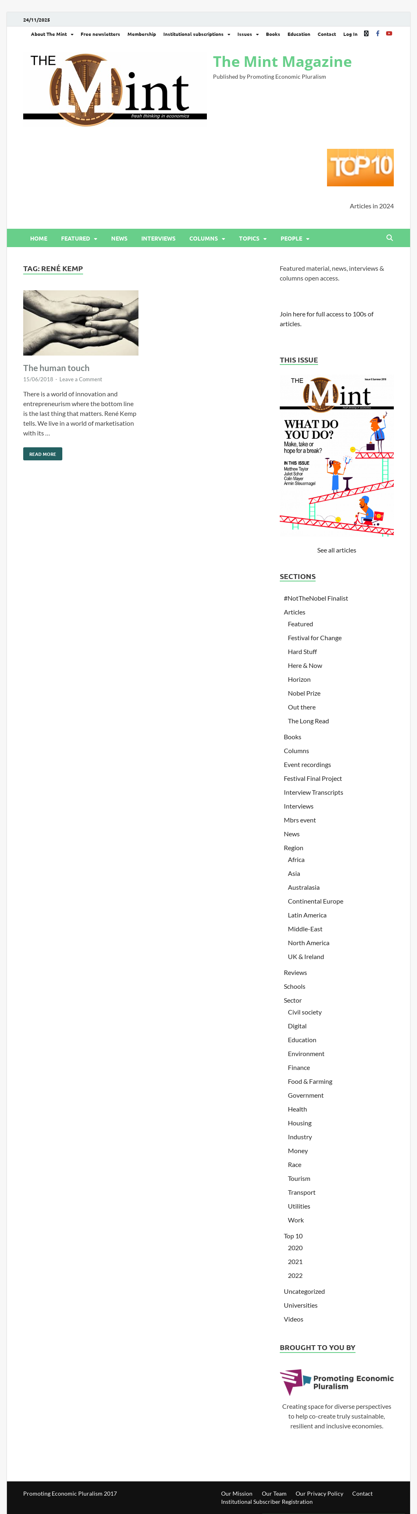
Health (297, 1109)
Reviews (295, 972)
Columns (203, 238)
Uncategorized (304, 1291)
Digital (297, 1026)
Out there (302, 707)
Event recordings (307, 764)
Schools (294, 986)
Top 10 (293, 1236)
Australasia (304, 887)
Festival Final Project (313, 778)
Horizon (299, 679)
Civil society (305, 1012)
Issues (244, 34)
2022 (295, 1275)
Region (293, 847)
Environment (306, 1053)
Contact (327, 34)
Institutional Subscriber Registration (267, 1501)
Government (306, 1095)
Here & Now (305, 665)
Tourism (299, 1178)
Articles (294, 612)
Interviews (158, 238)
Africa (296, 859)
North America (308, 942)
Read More (39, 452)
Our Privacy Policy (319, 1493)
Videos (293, 1319)
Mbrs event (300, 820)
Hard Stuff (302, 651)
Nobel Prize (304, 693)
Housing (300, 1123)
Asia (294, 873)
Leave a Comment (80, 379)
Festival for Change (315, 637)
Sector (293, 1000)
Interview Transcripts (313, 792)
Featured (75, 238)
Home (38, 238)
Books (273, 34)
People (291, 238)
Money (298, 1150)
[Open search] (390, 238)
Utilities (299, 1206)
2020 (295, 1247)
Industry (300, 1136)
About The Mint (49, 34)
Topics (249, 238)
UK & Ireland (306, 956)
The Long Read (308, 721)
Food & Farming (310, 1081)
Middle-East (305, 929)
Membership (141, 34)
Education (299, 34)
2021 (295, 1261)
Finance (299, 1067)
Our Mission (236, 1493)
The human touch (56, 367)
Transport (302, 1192)
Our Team (274, 1493)
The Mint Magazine (282, 61)
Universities (301, 1305)
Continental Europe (315, 901)
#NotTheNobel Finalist (316, 598)
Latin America (307, 915)
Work (296, 1220)
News (119, 238)
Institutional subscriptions (193, 34)
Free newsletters (100, 34)
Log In (350, 34)
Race (294, 1164)
